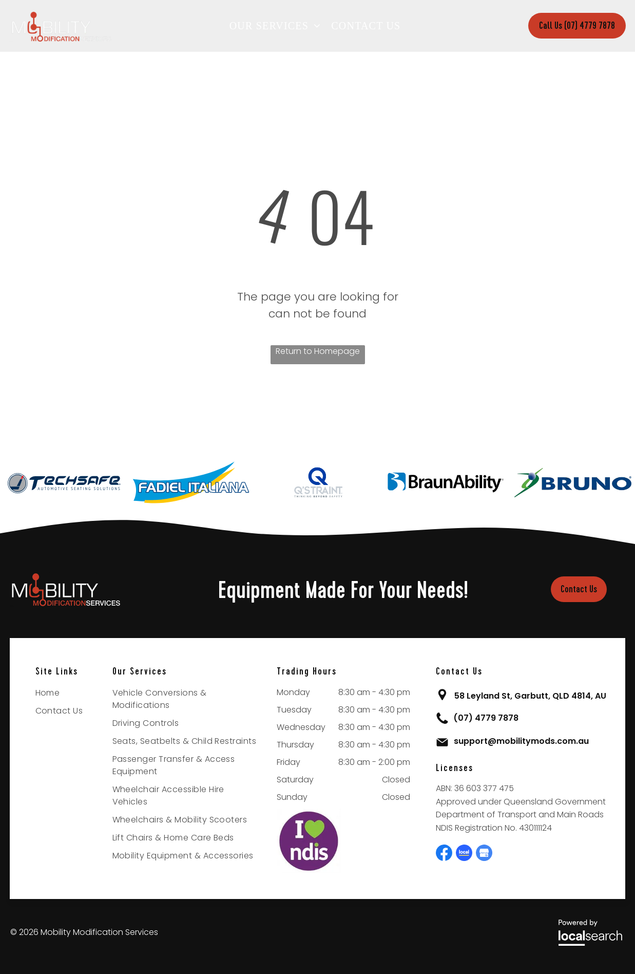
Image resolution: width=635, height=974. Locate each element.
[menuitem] (278, 26)
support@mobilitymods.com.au (521, 741)
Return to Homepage (318, 351)
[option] (63, 482)
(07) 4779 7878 (485, 718)
